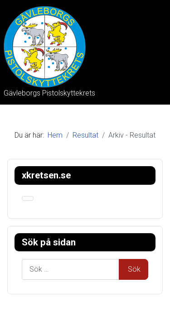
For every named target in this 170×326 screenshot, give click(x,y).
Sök (134, 269)
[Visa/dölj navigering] (28, 198)
